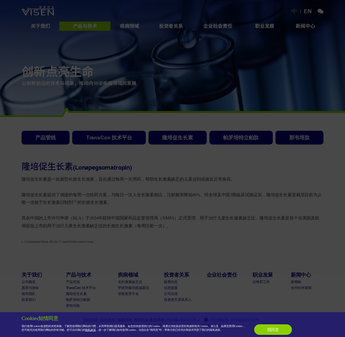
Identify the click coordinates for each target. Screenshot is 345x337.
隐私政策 (90, 330)
